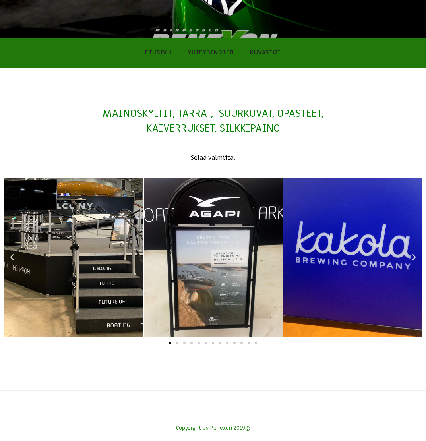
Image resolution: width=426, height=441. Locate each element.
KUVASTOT (265, 52)
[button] (170, 343)
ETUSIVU (158, 52)
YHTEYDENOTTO (211, 52)
